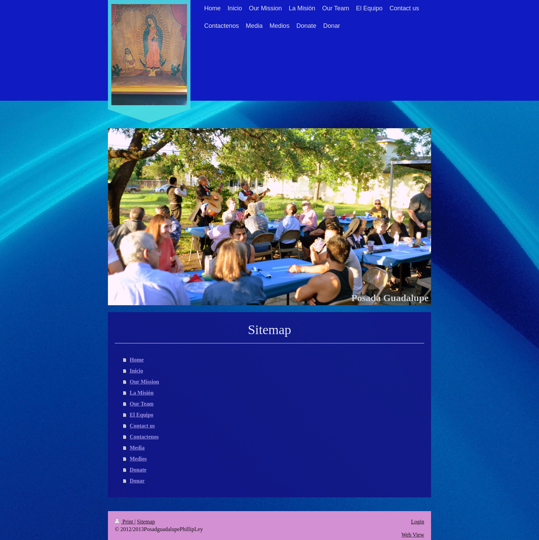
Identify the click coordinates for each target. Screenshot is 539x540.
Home (137, 360)
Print (124, 522)
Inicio (136, 371)
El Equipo (141, 415)
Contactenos (144, 437)
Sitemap (146, 522)
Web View (413, 535)
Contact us (142, 426)
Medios (138, 459)
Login (417, 522)
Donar (137, 481)
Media (137, 448)
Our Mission (144, 382)
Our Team (142, 404)
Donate (138, 470)
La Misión (142, 393)
